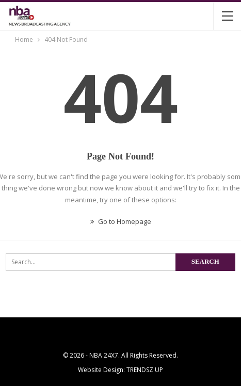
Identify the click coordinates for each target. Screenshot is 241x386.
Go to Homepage (120, 221)
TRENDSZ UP (144, 369)
